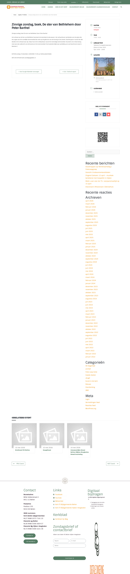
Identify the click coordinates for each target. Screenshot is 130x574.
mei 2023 (89, 308)
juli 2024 (88, 265)
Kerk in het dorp (61, 7)
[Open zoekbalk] (121, 7)
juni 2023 (89, 305)
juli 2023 (88, 302)
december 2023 (91, 286)
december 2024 (91, 250)
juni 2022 (89, 342)
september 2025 (91, 222)
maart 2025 (89, 241)
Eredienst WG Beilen (22, 450)
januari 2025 (90, 247)
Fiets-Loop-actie (62, 2)
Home (43, 7)
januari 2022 (90, 357)
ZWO (87, 390)
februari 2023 (90, 317)
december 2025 (91, 213)
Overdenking (90, 387)
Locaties (74, 2)
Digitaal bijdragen (95, 492)
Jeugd (87, 378)
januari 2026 (90, 210)
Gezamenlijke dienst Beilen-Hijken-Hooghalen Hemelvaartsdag (80, 452)
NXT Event (113, 464)
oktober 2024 (90, 256)
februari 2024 (90, 280)
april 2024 (89, 274)
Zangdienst (47, 450)
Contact (115, 7)
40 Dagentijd (90, 366)
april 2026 (89, 201)
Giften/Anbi (85, 2)
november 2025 (91, 216)
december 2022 (91, 323)
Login (87, 399)
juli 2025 (88, 228)
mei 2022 (89, 345)
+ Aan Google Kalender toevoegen (29, 71)
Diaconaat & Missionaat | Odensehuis (99, 187)
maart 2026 (89, 204)
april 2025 (89, 237)
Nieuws (50, 2)
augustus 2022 (91, 335)
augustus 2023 (91, 299)
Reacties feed (90, 405)
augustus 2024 (91, 262)
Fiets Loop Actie (91, 372)
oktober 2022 (90, 329)
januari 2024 (90, 283)
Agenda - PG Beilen (22, 14)
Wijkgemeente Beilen (77, 7)
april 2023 (89, 311)
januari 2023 (90, 320)
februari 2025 (90, 244)
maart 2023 (89, 314)
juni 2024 (89, 268)
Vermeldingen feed (92, 402)
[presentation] (67, 552)
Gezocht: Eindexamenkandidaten (97, 172)
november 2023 (91, 289)
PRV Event (18, 464)
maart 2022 (89, 351)
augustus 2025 (91, 225)
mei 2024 (89, 271)
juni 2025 (89, 231)
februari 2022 (90, 354)
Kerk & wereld (98, 92)
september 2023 (91, 296)
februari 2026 (90, 207)
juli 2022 (88, 338)
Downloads (96, 2)
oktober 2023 (90, 293)
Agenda (50, 7)
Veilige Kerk (118, 2)
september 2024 (91, 259)
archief (88, 369)
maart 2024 (89, 277)
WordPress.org (90, 408)
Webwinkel (107, 2)
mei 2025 (89, 234)
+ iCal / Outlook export (69, 71)
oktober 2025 (90, 219)
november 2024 (91, 253)
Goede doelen (90, 375)
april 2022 (89, 348)
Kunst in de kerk (91, 381)
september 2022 (91, 332)
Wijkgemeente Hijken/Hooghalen (98, 7)
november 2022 (91, 326)
